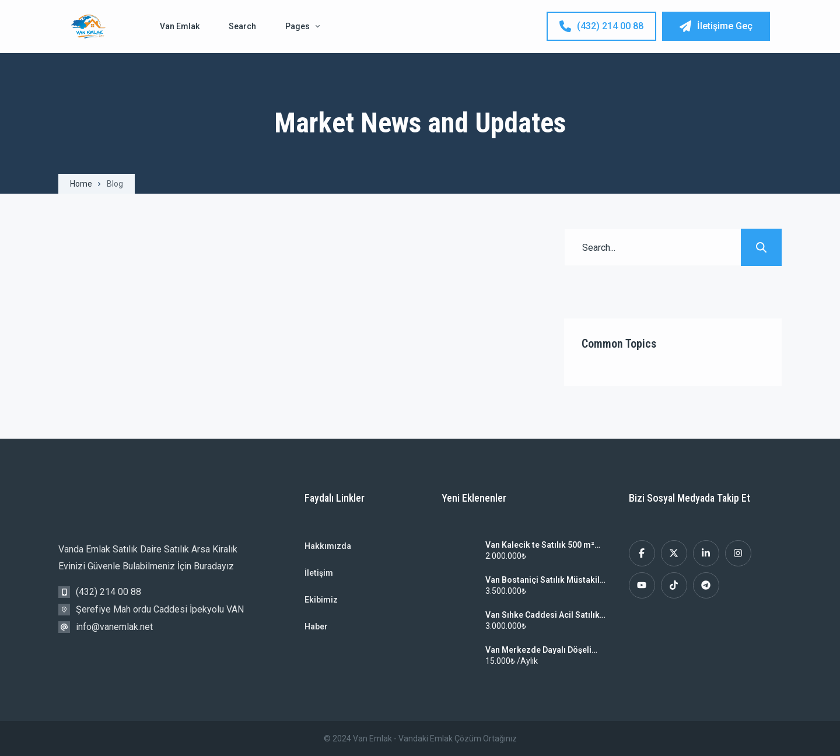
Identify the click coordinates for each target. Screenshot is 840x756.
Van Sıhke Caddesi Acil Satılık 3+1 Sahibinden (542, 615)
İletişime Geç (716, 26)
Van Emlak (180, 26)
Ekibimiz (321, 600)
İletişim (318, 573)
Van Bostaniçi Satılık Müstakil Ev (542, 580)
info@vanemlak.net (114, 626)
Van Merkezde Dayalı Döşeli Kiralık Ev (538, 650)
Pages (302, 26)
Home (81, 184)
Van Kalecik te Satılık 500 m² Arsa (539, 545)
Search (242, 26)
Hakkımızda (327, 546)
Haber (316, 626)
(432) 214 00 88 (601, 26)
